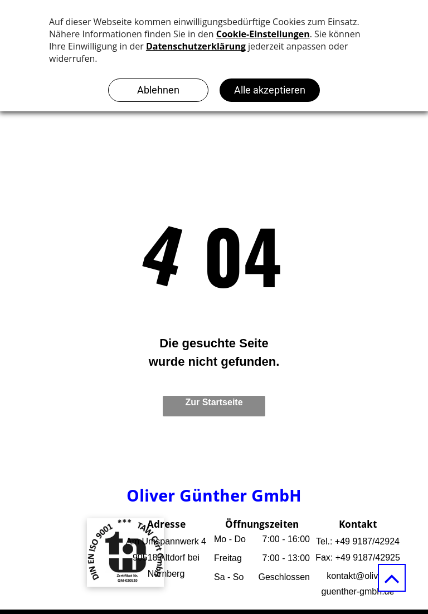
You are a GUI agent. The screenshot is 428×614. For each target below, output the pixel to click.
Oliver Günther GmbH (214, 495)
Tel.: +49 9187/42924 (358, 541)
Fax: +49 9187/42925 (357, 557)
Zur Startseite (213, 402)
